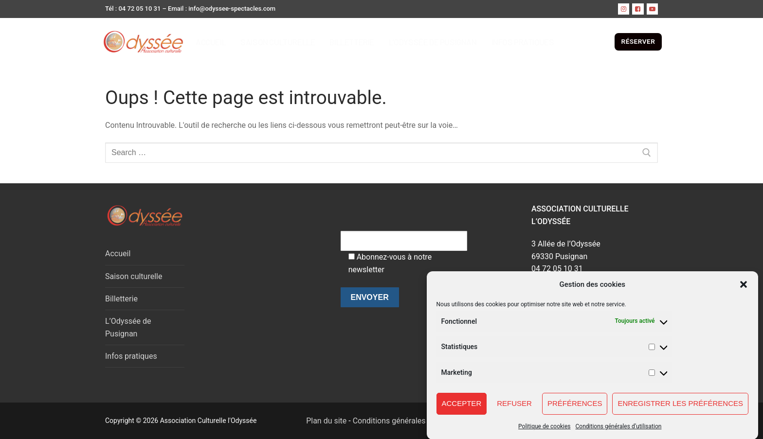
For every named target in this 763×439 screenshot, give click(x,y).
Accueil (117, 253)
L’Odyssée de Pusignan (128, 327)
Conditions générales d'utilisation (410, 420)
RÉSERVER (638, 41)
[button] (743, 290)
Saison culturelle (133, 276)
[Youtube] (652, 9)
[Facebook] (637, 9)
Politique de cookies (544, 432)
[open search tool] (606, 41)
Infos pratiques (131, 356)
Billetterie (121, 298)
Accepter (462, 409)
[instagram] (623, 9)
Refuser (514, 409)
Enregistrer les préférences (680, 409)
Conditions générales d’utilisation (619, 432)
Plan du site (320, 420)
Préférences (574, 409)
